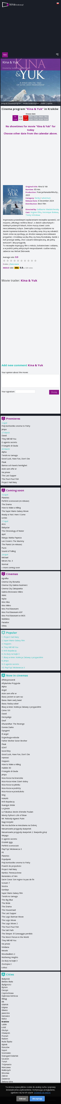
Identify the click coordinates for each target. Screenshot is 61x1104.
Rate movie (14, 264)
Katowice (6, 1016)
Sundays (5, 889)
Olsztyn (5, 1030)
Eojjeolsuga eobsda (10, 737)
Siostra (5, 886)
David (4, 435)
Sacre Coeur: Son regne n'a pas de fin (18, 879)
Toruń (4, 1061)
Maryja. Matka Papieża (12, 537)
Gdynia (5, 1007)
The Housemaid (9, 910)
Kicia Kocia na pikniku (11, 784)
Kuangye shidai (8, 805)
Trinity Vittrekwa (33, 215)
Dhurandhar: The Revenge (13, 724)
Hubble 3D (6, 768)
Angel (4, 690)
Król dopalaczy (10, 650)
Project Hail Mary (9, 482)
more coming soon (11, 567)
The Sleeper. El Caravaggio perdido (17, 933)
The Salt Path (8, 930)
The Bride (6, 903)
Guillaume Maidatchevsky (21, 68)
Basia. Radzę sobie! (10, 703)
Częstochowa (7, 993)
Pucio (4, 548)
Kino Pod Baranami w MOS (13, 615)
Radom (5, 1038)
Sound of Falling (9, 551)
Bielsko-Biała (7, 981)
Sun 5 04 (25, 117)
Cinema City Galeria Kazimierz (14, 585)
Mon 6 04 (30, 117)
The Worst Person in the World (15, 937)
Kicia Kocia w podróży (11, 788)
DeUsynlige (6, 717)
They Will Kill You (9, 439)
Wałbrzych (6, 1070)
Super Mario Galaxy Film (14, 640)
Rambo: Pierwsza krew (11, 872)
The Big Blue (7, 900)
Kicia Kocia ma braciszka (12, 778)
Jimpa (4, 429)
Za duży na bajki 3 (11, 654)
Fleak (4, 462)
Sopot (4, 1050)
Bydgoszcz (6, 984)
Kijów (4, 598)
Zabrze (5, 1076)
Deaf (4, 720)
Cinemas (12, 574)
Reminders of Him (9, 876)
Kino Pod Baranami (10, 608)
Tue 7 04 (36, 117)
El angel (5, 734)
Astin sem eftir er (9, 469)
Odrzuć (22, 1098)
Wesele (5, 950)
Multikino (6, 619)
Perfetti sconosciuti (10, 845)
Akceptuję (37, 1098)
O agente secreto (9, 442)
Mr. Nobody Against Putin (13, 818)
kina (16, 4)
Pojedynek (6, 859)
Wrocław (5, 1073)
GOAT (4, 747)
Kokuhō (5, 798)
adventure (46, 198)
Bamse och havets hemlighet (14, 465)
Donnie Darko (8, 727)
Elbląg (4, 999)
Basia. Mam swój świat (12, 700)
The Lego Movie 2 (10, 923)
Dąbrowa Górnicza (10, 996)
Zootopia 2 (6, 964)
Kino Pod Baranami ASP (12, 612)
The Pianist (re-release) (12, 544)
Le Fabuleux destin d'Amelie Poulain (17, 812)
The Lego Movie (9, 920)
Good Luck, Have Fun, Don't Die (16, 458)
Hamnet (5, 757)
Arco (4, 524)
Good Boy (6, 751)
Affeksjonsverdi (8, 680)
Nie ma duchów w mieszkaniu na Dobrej (19, 825)
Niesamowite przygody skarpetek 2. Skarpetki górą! (24, 832)
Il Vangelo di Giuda (10, 445)
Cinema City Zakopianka (12, 588)
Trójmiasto (6, 1064)
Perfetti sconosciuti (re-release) (15, 501)
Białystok (6, 979)
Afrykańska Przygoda (11, 683)
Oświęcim (6, 1033)
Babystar (6, 527)
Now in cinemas (17, 675)
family (37, 198)
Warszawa (6, 1067)
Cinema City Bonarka (11, 582)
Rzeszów (5, 1047)
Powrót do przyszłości (11, 866)
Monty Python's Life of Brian (14, 815)
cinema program (14, 103)
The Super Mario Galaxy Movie (15, 511)
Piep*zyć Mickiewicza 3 (15, 667)
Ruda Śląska (7, 1041)
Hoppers (7, 644)
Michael (5, 557)
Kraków (5, 1021)
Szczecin (5, 1058)
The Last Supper (9, 475)
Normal (5, 564)
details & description (31, 103)
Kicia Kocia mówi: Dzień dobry (15, 781)
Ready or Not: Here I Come (13, 514)
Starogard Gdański (10, 1056)
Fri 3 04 (15, 117)
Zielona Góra (7, 1081)
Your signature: (8, 391)
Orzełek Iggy (7, 842)
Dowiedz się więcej (42, 1092)
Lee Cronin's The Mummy (13, 541)
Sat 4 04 (20, 117)
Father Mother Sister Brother (14, 740)
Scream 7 (6, 883)
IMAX (4, 595)
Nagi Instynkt (7, 822)
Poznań (5, 1036)
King (3, 795)
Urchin (4, 518)
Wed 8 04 (41, 117)
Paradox (5, 622)
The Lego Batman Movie (13, 916)
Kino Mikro (6, 605)
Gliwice (5, 1010)
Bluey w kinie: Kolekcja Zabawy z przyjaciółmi (23, 657)
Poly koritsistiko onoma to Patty (16, 426)
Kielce (4, 1018)
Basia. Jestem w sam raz (12, 696)
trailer (43, 103)
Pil (3, 852)
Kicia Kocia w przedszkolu (13, 791)
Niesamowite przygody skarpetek (16, 828)
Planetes (5, 497)
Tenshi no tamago (10, 455)
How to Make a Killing (11, 507)
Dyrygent (6, 730)
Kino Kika (6, 602)
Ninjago (5, 835)
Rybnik (4, 1044)
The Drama (7, 504)
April (3, 534)
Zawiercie (6, 1078)
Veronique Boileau (50, 212)
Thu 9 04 (46, 117)
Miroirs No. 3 (7, 561)
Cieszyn (5, 990)
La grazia (6, 808)
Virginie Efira (35, 212)
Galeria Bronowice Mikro (12, 592)
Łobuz (4, 967)
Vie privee (6, 472)
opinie (49, 103)
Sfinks (4, 626)
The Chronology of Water (13, 531)
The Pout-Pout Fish (10, 479)
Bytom (5, 987)
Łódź (4, 1027)
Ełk (3, 1001)
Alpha (4, 452)
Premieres (13, 418)
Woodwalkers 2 (8, 954)
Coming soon (15, 490)
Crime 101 (6, 710)
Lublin (4, 1024)
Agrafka (5, 578)
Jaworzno (6, 1013)
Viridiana (5, 947)
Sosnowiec (6, 1053)
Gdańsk (5, 1004)
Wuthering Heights (10, 957)
